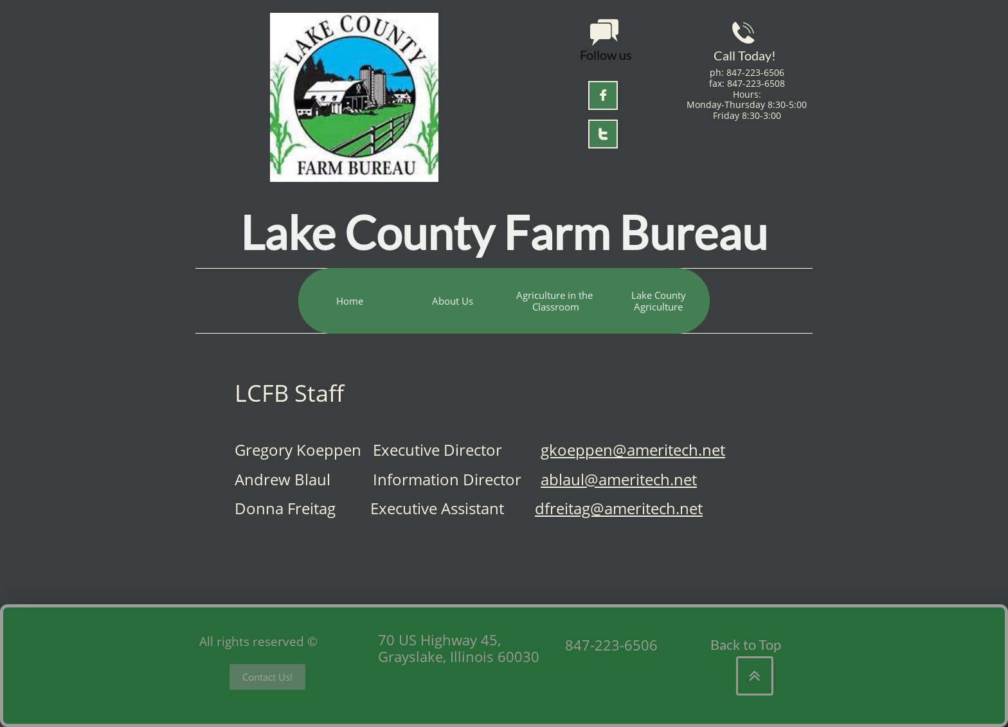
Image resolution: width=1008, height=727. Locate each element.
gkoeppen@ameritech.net (633, 449)
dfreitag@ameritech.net (619, 508)
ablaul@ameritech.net (619, 479)
